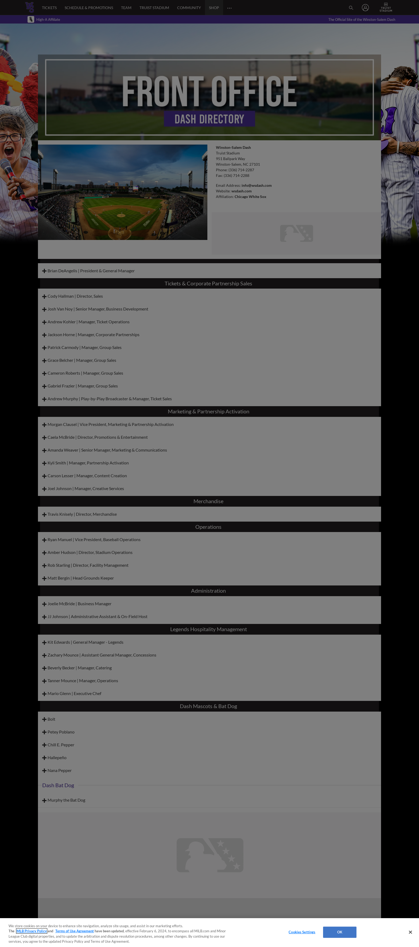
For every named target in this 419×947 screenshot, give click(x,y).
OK (339, 932)
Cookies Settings (302, 932)
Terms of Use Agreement (74, 931)
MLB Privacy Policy (32, 931)
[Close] (410, 932)
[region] (209, 932)
